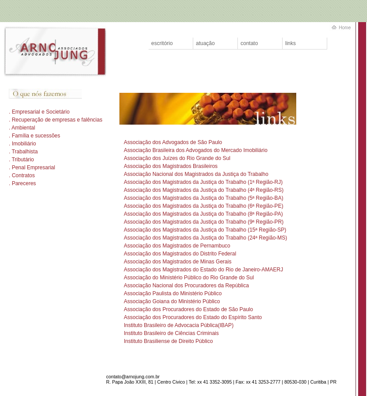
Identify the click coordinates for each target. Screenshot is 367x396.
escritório (162, 43)
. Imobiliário (22, 144)
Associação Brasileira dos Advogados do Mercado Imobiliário (196, 150)
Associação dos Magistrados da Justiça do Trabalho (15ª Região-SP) (205, 230)
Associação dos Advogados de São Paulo (173, 142)
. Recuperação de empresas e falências (55, 120)
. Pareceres (22, 183)
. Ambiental (22, 128)
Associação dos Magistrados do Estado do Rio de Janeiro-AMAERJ (203, 270)
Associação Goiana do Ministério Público (172, 301)
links (290, 43)
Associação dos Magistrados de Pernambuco (177, 246)
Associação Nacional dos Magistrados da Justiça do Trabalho (196, 174)
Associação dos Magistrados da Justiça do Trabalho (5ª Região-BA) (203, 198)
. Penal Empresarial (32, 167)
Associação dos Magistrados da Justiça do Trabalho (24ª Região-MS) (205, 238)
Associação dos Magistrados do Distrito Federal (180, 254)
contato (249, 43)
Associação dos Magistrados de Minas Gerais (177, 262)
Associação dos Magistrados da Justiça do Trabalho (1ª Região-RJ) (203, 182)
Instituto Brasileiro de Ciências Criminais (171, 333)
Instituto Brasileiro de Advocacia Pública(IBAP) (178, 325)
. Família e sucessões (34, 136)
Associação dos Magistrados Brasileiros (171, 166)
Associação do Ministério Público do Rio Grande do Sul (189, 277)
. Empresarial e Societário (39, 112)
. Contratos (22, 175)
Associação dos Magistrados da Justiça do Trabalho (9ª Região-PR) (203, 222)
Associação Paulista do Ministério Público (173, 293)
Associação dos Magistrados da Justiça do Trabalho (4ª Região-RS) (203, 190)
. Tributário (21, 159)
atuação (205, 43)
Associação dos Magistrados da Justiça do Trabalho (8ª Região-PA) (203, 214)
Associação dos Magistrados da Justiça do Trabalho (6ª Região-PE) (203, 206)
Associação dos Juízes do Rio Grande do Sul (177, 158)
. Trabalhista (23, 151)
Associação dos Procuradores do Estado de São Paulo (188, 309)
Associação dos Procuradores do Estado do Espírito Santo (193, 317)
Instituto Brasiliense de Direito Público (168, 341)
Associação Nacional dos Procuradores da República (186, 285)
